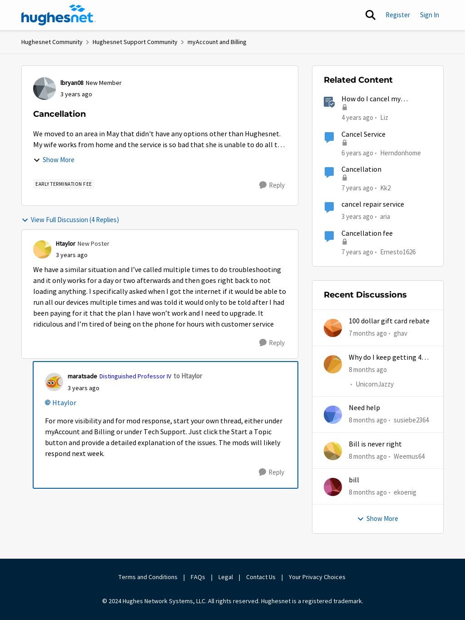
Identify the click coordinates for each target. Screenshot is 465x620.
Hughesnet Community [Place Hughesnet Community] (52, 42)
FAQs (198, 577)
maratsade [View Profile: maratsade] (82, 376)
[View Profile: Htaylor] (42, 249)
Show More (53, 159)
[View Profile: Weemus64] (333, 451)
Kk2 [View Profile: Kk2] (385, 188)
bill (354, 480)
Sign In (429, 14)
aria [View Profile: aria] (385, 216)
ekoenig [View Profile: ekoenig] (405, 492)
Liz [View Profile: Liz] (384, 117)
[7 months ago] (368, 333)
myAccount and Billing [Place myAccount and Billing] (217, 42)
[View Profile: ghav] (333, 328)
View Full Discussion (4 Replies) (70, 219)
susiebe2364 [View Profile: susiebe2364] (411, 420)
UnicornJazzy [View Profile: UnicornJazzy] (375, 384)
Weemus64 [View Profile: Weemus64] (409, 455)
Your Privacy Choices (318, 577)
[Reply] (272, 185)
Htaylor (64, 402)
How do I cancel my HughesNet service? (372, 99)
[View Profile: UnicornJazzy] (333, 364)
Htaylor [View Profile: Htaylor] (65, 243)
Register (398, 14)
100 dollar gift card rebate (389, 321)
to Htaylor (187, 376)
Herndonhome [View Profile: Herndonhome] (400, 152)
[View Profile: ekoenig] (333, 487)
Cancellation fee (367, 233)
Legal (225, 577)
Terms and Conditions (148, 577)
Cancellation (361, 169)
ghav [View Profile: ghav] (400, 333)
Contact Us (261, 577)
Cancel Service (363, 134)
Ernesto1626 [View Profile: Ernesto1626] (398, 251)
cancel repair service (372, 204)
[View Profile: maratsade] (54, 382)
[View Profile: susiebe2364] (333, 415)
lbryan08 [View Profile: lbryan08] (72, 83)
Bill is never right (375, 444)
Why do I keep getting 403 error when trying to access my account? (389, 357)
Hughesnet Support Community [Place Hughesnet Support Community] (135, 42)
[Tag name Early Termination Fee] (63, 184)
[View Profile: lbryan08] (44, 88)
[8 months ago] (368, 369)
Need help (364, 407)
